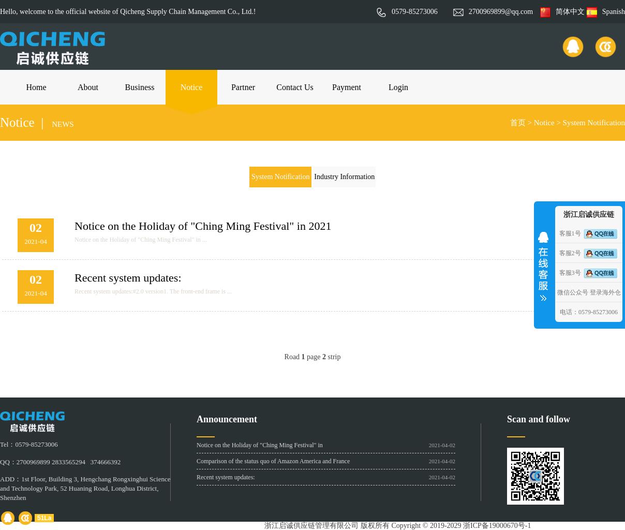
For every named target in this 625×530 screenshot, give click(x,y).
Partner (243, 87)
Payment (346, 87)
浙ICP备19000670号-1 (497, 525)
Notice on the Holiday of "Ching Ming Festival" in (260, 445)
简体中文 (562, 12)
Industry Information (344, 177)
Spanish (606, 12)
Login (398, 87)
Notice (192, 87)
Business (140, 87)
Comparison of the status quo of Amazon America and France (273, 461)
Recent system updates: (128, 277)
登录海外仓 (605, 292)
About (88, 87)
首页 (518, 123)
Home (36, 87)
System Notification (594, 123)
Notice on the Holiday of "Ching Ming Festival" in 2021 (203, 225)
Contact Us (295, 87)
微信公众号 (572, 292)
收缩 (543, 263)
